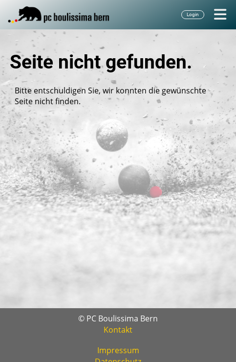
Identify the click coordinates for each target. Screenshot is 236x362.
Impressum (118, 350)
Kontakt (118, 329)
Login (193, 14)
